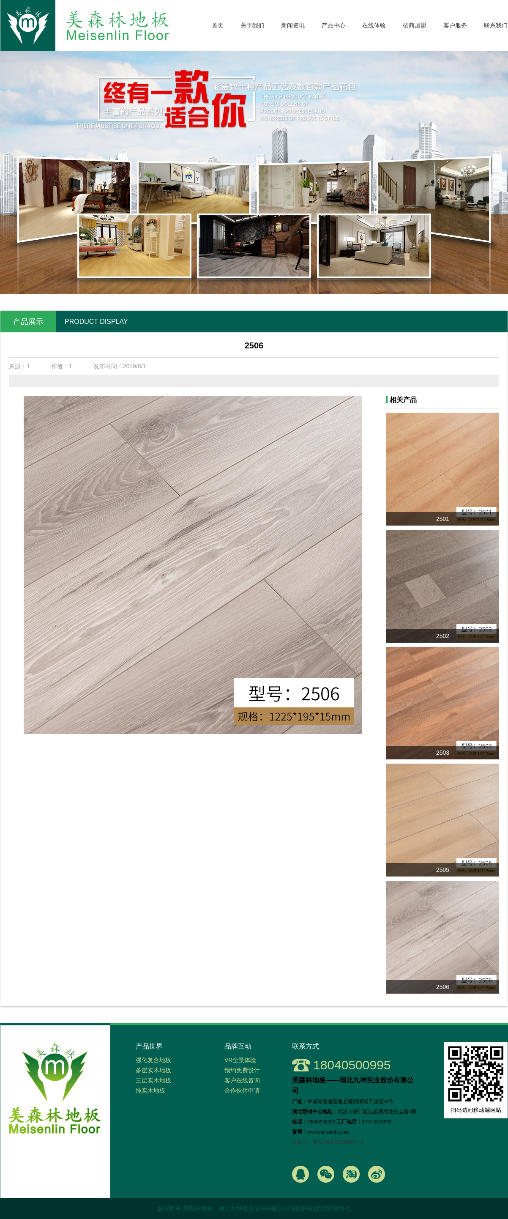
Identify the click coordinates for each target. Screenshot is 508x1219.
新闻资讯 (293, 25)
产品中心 (333, 25)
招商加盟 (414, 25)
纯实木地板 (150, 1090)
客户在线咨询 (242, 1080)
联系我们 (496, 25)
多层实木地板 (153, 1070)
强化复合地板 (153, 1060)
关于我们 (252, 25)
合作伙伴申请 (242, 1090)
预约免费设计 (242, 1070)
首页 (218, 25)
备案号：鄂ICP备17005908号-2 (327, 1142)
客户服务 (455, 25)
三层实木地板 (153, 1080)
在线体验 (374, 25)
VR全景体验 (240, 1060)
